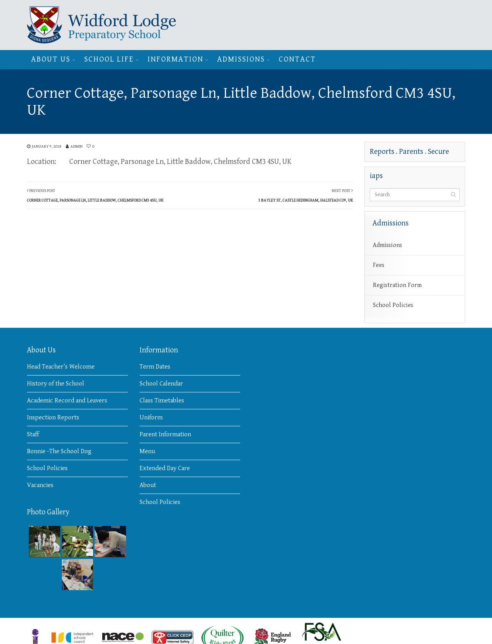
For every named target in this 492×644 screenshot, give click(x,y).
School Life (109, 59)
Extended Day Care (165, 468)
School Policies (393, 305)
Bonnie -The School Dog (59, 451)
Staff (33, 434)
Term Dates (155, 366)
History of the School (55, 383)
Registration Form (397, 285)
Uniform (151, 417)
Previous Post (95, 195)
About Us (50, 59)
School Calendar (161, 383)
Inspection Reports (53, 417)
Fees (378, 265)
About (148, 485)
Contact (297, 59)
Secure (438, 151)
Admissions (241, 59)
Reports (382, 151)
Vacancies (40, 485)
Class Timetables (162, 400)
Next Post (305, 195)
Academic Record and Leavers (67, 400)
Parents (411, 151)
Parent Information (165, 434)
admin (76, 146)
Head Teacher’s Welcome (61, 366)
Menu (147, 451)
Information (175, 59)
